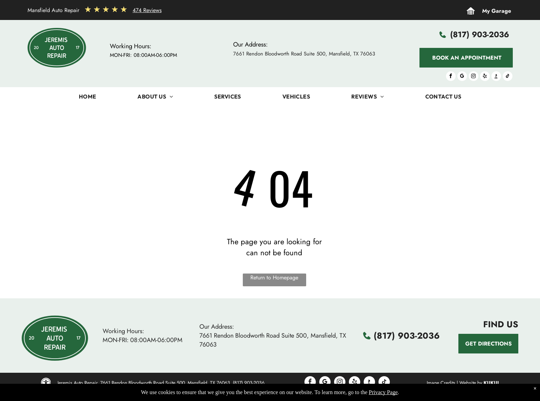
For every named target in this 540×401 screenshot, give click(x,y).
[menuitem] (87, 98)
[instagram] (473, 77)
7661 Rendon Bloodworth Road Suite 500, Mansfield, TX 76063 (304, 54)
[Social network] (496, 77)
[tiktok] (507, 77)
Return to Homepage (274, 277)
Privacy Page (383, 392)
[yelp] (485, 77)
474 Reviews (147, 10)
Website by (470, 382)
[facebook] (451, 77)
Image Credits (441, 382)
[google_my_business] (462, 77)
